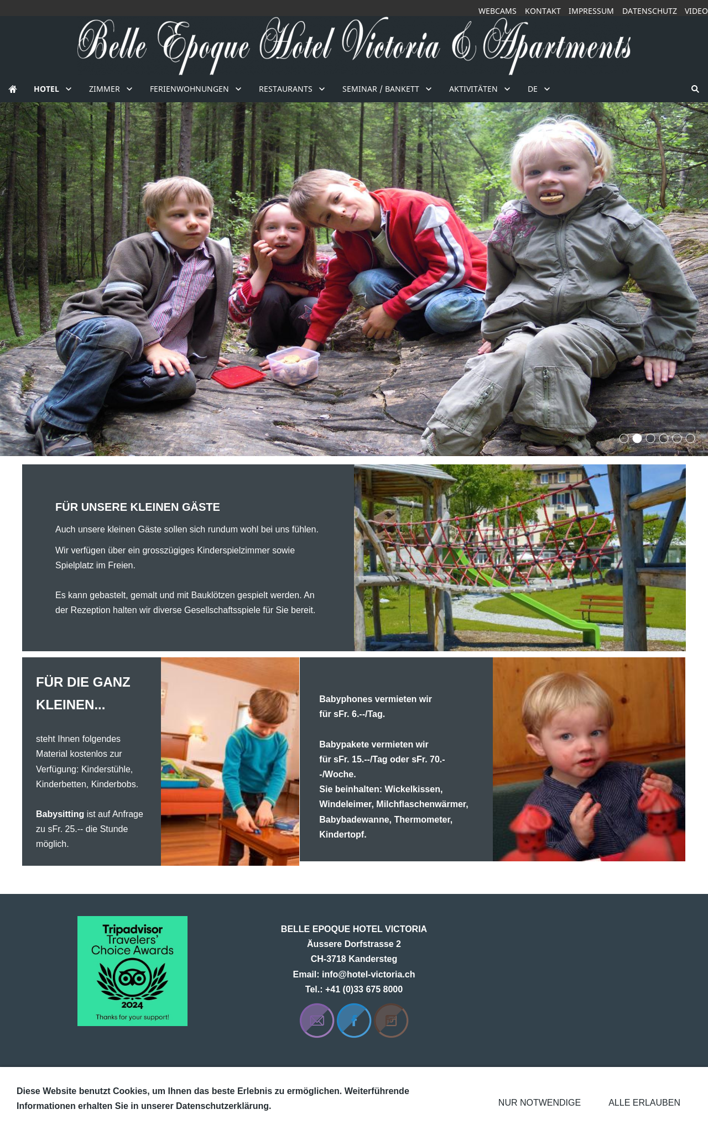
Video (696, 11)
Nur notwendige (539, 1102)
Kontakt (543, 11)
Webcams (497, 11)
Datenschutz (649, 11)
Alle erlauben (644, 1102)
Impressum (591, 11)
